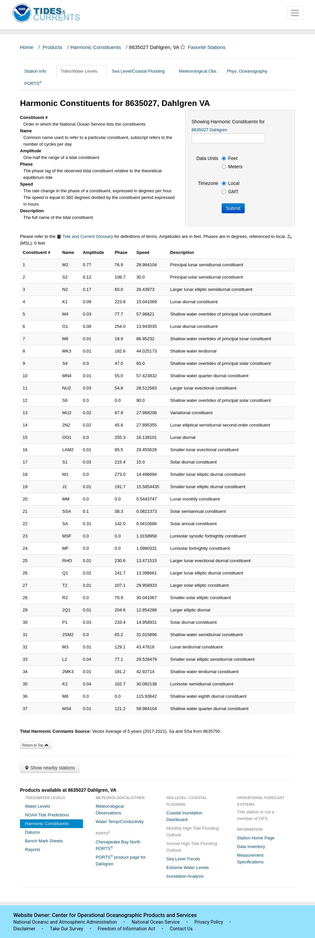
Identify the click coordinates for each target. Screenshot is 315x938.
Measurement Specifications (250, 858)
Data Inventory (251, 846)
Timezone (208, 183)
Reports (32, 849)
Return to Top (35, 745)
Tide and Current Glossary (85, 236)
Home (26, 47)
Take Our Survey (67, 928)
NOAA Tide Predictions (47, 814)
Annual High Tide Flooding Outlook (191, 847)
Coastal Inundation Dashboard (184, 816)
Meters (232, 166)
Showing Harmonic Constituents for (228, 121)
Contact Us (181, 928)
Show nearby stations (49, 767)
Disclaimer (24, 928)
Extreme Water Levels (187, 867)
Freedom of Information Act (126, 928)
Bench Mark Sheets (44, 840)
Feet (230, 158)
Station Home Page (256, 837)
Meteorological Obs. (198, 71)
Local (230, 183)
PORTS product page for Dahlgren (121, 860)
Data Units (207, 158)
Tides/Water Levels (81, 71)
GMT (230, 191)
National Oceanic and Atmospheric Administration (65, 922)
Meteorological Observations (110, 809)
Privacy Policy (208, 922)
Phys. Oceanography (247, 71)
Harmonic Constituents (95, 47)
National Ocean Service (156, 922)
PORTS (33, 83)
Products (52, 47)
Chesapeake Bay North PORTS (118, 845)
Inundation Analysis (185, 876)
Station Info (37, 71)
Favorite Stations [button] (210, 47)
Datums (32, 832)
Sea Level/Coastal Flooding (141, 71)
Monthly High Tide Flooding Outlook (192, 831)
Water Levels (37, 806)
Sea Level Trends (183, 858)
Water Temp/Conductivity (120, 821)
